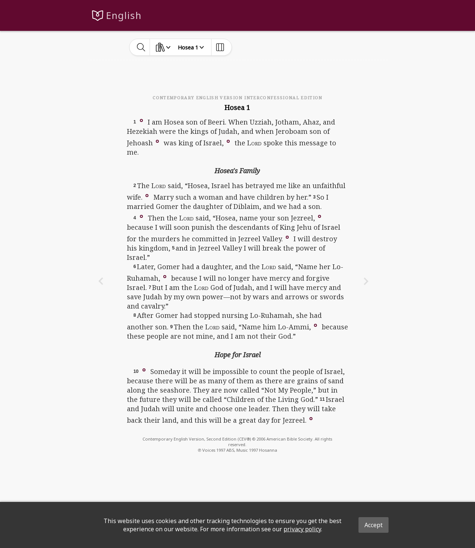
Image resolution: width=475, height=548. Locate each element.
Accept (373, 525)
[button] (141, 120)
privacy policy (302, 529)
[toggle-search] (141, 47)
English (123, 15)
